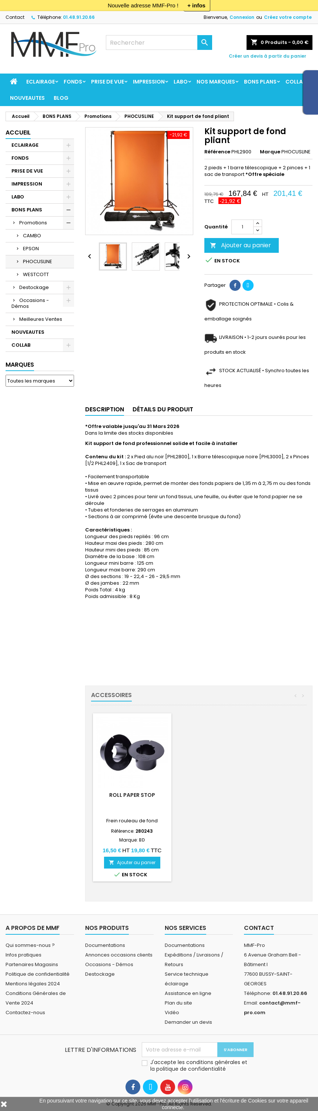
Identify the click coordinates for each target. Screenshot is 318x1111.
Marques (20, 364)
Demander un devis (188, 1022)
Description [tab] (104, 409)
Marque (270, 152)
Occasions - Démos (30, 303)
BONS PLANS (260, 81)
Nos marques (216, 81)
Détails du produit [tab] (163, 409)
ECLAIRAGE (40, 81)
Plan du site (178, 1002)
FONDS (73, 81)
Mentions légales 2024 (33, 983)
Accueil (18, 132)
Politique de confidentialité (38, 974)
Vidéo (172, 1012)
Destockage (34, 287)
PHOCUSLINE (37, 261)
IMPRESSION (149, 81)
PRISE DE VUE (107, 81)
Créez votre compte (288, 17)
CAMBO (32, 235)
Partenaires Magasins (32, 964)
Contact (15, 17)
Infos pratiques (23, 954)
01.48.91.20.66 (79, 17)
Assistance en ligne (188, 993)
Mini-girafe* (132, 795)
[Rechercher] (159, 42)
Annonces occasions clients (119, 954)
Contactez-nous (25, 1012)
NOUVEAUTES (27, 98)
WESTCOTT (36, 274)
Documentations (105, 945)
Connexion (242, 17)
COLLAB (295, 81)
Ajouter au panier (240, 245)
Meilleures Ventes (40, 319)
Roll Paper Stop (214, 795)
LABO (181, 81)
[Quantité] (242, 227)
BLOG (61, 98)
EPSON (31, 248)
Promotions (33, 222)
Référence (217, 152)
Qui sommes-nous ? (30, 945)
